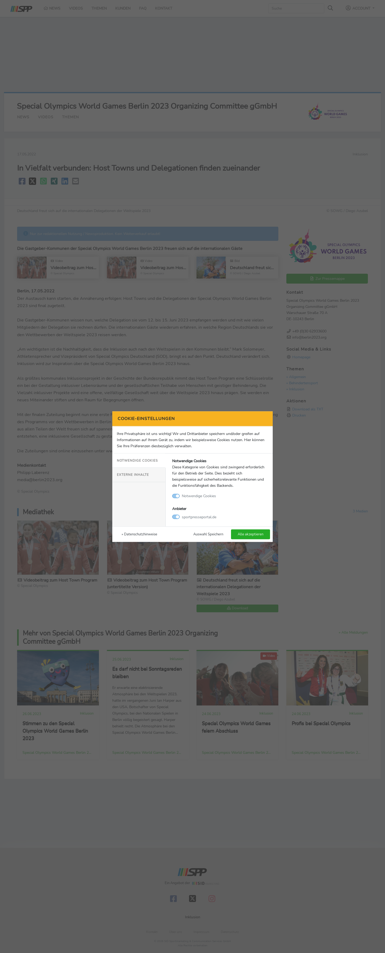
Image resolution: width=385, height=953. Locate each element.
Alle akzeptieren (250, 534)
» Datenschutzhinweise (139, 534)
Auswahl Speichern (208, 534)
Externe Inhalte (133, 475)
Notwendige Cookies (137, 460)
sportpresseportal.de (199, 516)
